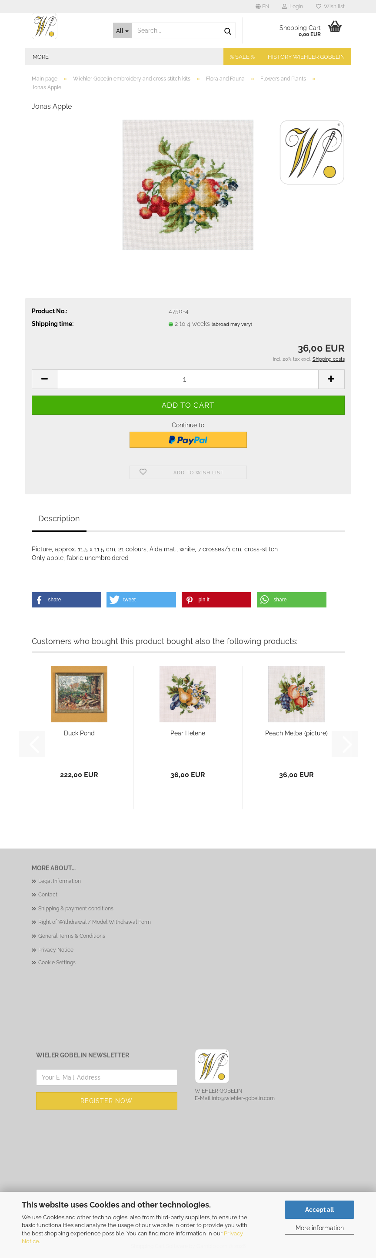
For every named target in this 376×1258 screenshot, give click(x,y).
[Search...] (122, 30)
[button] (262, 6)
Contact (47, 895)
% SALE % (242, 57)
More (41, 57)
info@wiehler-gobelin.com (243, 1098)
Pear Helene (187, 733)
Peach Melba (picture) (296, 733)
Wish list (330, 6)
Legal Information (59, 881)
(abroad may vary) (232, 324)
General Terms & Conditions (71, 936)
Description (59, 518)
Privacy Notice (55, 950)
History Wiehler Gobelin (306, 57)
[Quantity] (188, 379)
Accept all (319, 1209)
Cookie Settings (57, 962)
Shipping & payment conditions (75, 909)
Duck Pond (79, 733)
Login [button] (292, 6)
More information (320, 1227)
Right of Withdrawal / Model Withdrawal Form (94, 922)
